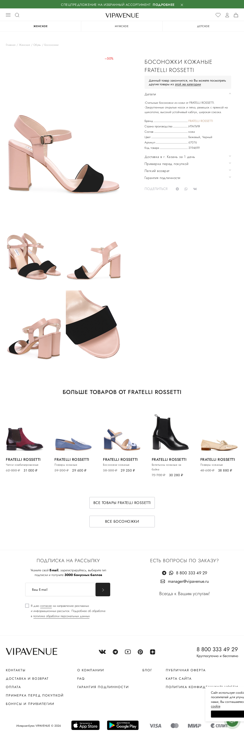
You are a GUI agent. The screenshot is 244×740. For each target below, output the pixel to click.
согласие (46, 606)
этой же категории (188, 84)
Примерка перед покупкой (35, 695)
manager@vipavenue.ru (188, 581)
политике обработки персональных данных (61, 616)
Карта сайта (179, 678)
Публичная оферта (186, 670)
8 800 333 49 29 (191, 573)
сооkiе (152, 706)
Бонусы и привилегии (30, 703)
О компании (90, 670)
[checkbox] (65, 611)
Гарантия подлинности (103, 687)
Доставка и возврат (27, 678)
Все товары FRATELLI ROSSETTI (122, 502)
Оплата (13, 687)
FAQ (81, 678)
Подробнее (164, 4)
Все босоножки (122, 521)
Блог (147, 670)
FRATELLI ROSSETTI (200, 121)
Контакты (16, 670)
